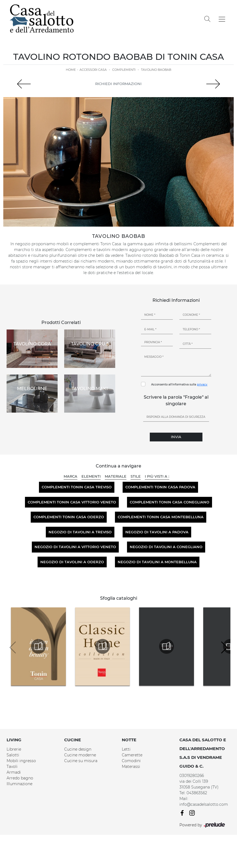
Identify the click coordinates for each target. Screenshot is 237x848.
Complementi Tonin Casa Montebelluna (161, 517)
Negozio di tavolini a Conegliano (166, 547)
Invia (176, 437)
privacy (202, 384)
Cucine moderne (80, 755)
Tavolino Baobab (156, 70)
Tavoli (12, 766)
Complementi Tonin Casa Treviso (77, 487)
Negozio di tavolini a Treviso (80, 532)
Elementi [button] (91, 476)
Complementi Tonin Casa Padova (160, 487)
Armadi (14, 772)
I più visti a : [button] (157, 476)
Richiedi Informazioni (118, 83)
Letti (126, 749)
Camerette (132, 755)
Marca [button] (70, 476)
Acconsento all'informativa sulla (179, 384)
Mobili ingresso (21, 760)
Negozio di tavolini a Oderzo (72, 562)
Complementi (124, 70)
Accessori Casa (93, 70)
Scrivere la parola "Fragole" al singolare (176, 400)
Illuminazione (19, 783)
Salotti (13, 755)
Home (71, 70)
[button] (224, 647)
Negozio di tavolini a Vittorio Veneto (75, 547)
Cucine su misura (80, 760)
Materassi (131, 766)
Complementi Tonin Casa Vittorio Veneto (72, 502)
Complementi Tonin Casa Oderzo (68, 517)
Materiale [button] (115, 476)
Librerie (14, 749)
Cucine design (77, 749)
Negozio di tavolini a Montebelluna (157, 562)
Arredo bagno (20, 778)
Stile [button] (136, 476)
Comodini (131, 760)
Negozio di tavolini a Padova (156, 532)
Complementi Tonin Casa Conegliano (169, 502)
